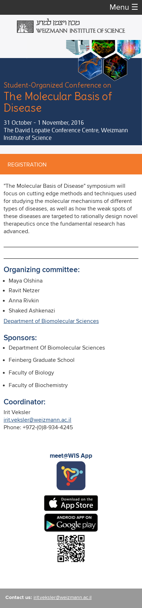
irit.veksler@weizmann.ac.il (37, 420)
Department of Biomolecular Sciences (51, 321)
